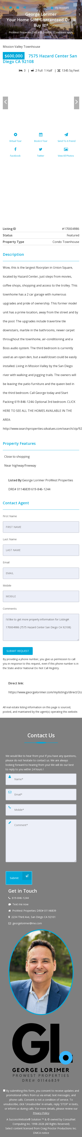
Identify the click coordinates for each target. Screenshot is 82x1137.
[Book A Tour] (41, 138)
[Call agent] (4, 7)
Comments (10, 608)
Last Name (10, 539)
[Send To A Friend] (66, 138)
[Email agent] (18, 7)
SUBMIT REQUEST (18, 651)
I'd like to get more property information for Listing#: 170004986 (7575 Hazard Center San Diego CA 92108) (41, 627)
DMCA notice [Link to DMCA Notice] (41, 1133)
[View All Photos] (66, 153)
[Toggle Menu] (75, 5)
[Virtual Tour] (15, 138)
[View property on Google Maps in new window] (40, 191)
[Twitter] (40, 153)
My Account (60, 7)
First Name (10, 516)
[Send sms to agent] (11, 7)
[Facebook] (15, 153)
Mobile (7, 585)
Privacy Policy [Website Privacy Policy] (41, 1113)
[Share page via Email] (25, 7)
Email (6, 562)
